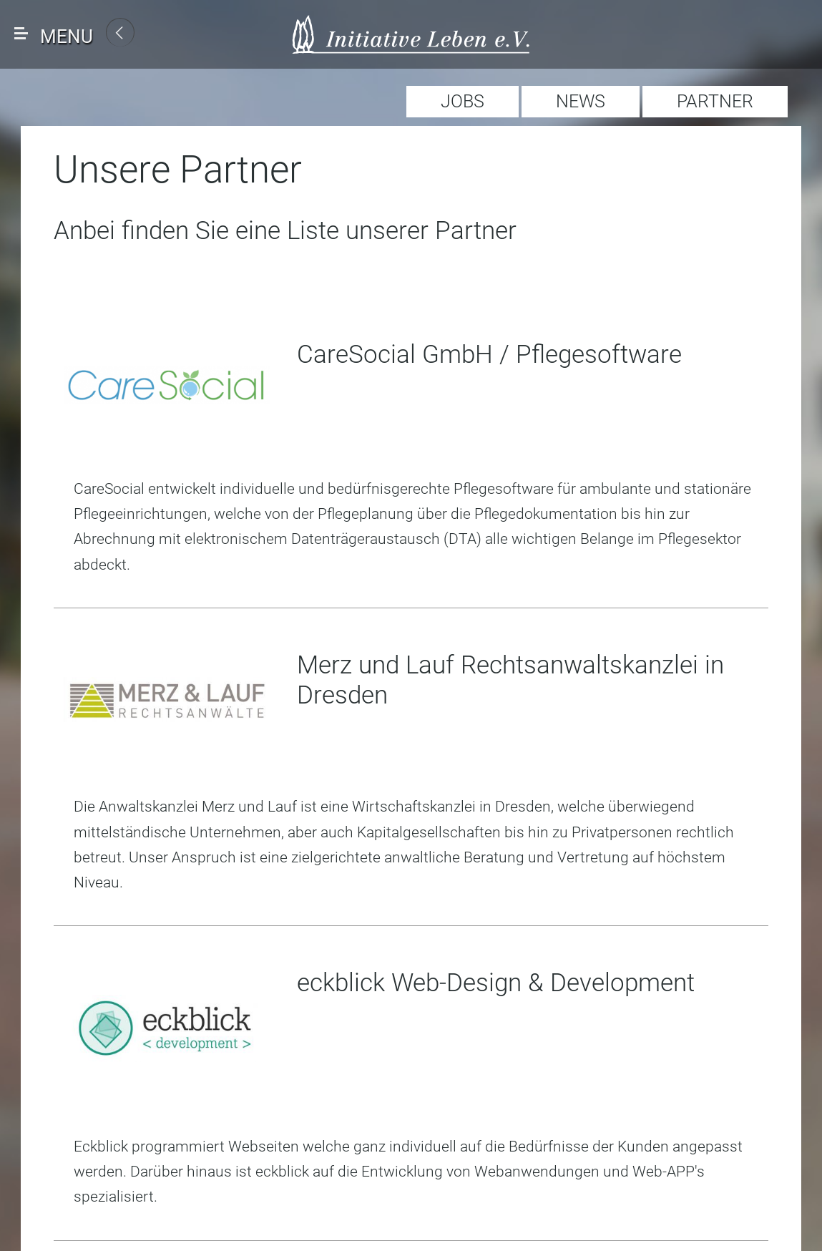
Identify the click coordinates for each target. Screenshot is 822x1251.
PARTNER (715, 101)
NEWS (580, 101)
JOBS (462, 101)
